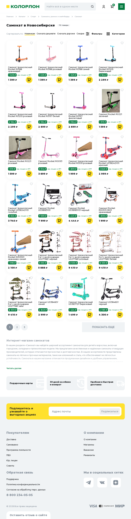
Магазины (89, 444)
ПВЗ (8, 455)
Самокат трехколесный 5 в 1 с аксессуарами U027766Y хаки (20, 304)
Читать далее (13, 368)
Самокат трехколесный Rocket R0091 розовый (81, 162)
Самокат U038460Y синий (48, 303)
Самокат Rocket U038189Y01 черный (79, 209)
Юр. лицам (11, 460)
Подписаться (109, 411)
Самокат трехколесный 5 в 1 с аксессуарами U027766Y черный (50, 257)
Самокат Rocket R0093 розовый (50, 162)
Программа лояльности (18, 450)
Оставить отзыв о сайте (28, 515)
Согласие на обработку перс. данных (25, 489)
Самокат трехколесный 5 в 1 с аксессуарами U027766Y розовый (81, 257)
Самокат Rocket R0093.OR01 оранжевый (107, 210)
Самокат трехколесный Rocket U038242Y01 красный (111, 163)
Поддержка (12, 479)
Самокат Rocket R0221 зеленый (110, 115)
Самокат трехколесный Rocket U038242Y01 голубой (20, 210)
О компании (90, 439)
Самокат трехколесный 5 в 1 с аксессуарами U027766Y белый (111, 257)
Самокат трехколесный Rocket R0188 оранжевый (20, 69)
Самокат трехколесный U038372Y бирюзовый (81, 303)
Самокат (78, 16)
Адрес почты (61, 411)
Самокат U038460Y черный (109, 303)
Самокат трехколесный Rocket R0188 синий (81, 68)
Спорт (36, 16)
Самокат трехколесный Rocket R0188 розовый (50, 68)
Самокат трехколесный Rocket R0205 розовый (20, 115)
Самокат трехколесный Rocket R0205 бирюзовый (111, 69)
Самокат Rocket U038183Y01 (46, 209)
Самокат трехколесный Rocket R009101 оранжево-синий (20, 257)
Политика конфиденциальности (23, 484)
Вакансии (89, 450)
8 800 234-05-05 (19, 495)
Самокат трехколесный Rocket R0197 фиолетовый (81, 116)
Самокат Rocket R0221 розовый (19, 162)
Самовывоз (12, 444)
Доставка (11, 439)
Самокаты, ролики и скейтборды (58, 16)
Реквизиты (89, 455)
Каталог (25, 16)
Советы (10, 465)
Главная (12, 16)
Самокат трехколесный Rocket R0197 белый (50, 115)
